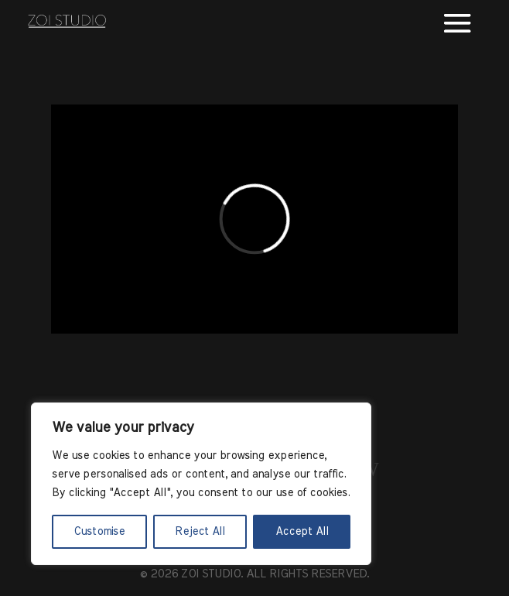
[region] (201, 483)
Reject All (200, 531)
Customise (99, 531)
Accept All (302, 531)
